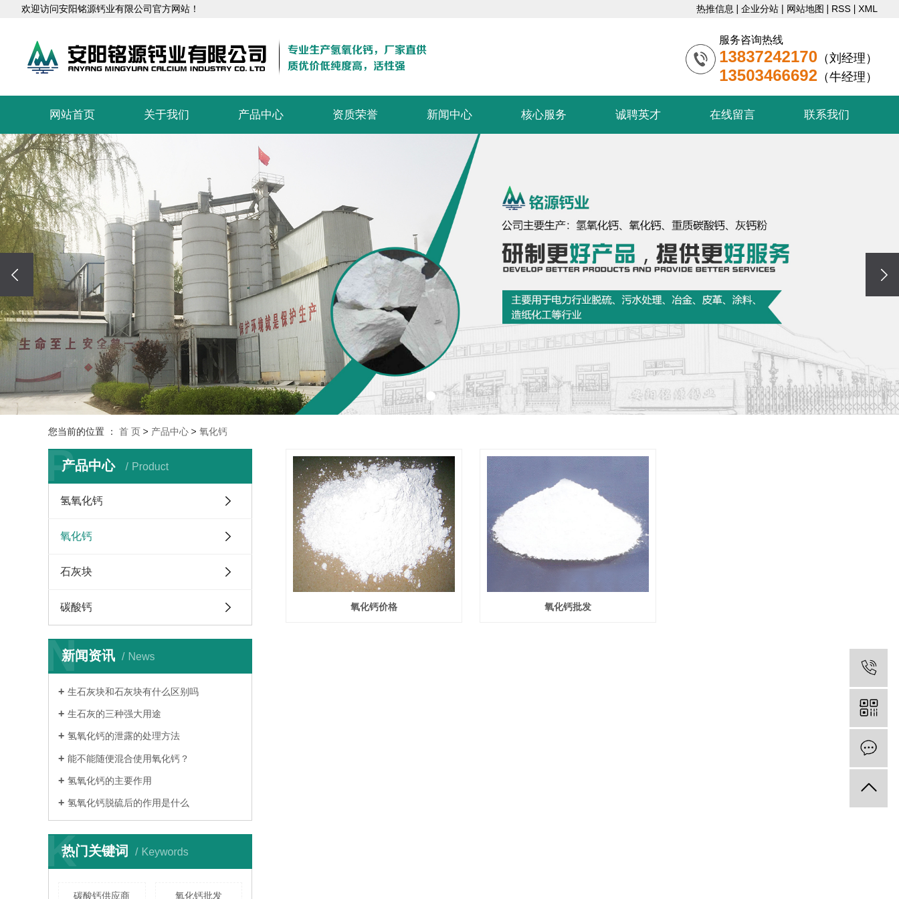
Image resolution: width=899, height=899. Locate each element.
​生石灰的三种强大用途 (114, 713)
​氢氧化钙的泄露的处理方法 (124, 735)
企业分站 (760, 8)
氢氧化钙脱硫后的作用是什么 (128, 802)
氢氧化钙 (81, 500)
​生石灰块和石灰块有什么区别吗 (133, 691)
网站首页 (72, 114)
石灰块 (76, 571)
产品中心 (261, 114)
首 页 (129, 431)
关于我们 (166, 114)
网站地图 (805, 8)
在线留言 (732, 114)
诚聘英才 (638, 114)
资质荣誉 (355, 114)
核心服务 (544, 114)
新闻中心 (449, 114)
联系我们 (827, 114)
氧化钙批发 (567, 606)
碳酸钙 (76, 607)
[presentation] (16, 274)
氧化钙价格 (374, 606)
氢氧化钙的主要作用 (110, 780)
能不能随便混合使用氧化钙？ (128, 758)
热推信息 (715, 8)
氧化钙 (213, 431)
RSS (841, 8)
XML (868, 8)
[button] (430, 396)
